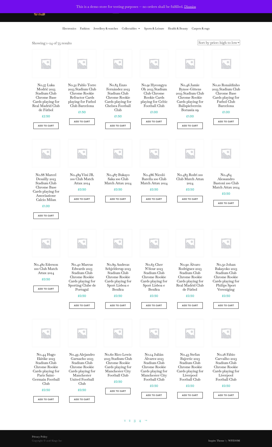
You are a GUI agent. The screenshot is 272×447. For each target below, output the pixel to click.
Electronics (69, 28)
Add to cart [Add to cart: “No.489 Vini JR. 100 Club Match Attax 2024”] (82, 199)
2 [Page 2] (129, 420)
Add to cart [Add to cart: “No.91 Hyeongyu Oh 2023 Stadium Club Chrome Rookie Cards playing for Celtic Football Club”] (154, 121)
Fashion (85, 28)
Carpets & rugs (201, 28)
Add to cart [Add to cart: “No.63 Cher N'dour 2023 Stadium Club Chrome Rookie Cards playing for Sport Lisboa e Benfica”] (154, 305)
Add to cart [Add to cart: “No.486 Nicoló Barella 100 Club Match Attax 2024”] (154, 199)
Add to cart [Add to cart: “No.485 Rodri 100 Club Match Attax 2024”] (190, 199)
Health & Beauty (178, 28)
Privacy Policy (39, 436)
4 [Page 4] (140, 420)
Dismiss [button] (190, 6)
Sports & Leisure (154, 28)
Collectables (131, 28)
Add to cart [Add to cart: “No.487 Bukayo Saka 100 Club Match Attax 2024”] (118, 199)
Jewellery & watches (106, 28)
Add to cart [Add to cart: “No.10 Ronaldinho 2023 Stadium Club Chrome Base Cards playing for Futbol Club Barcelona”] (226, 121)
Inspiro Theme (216, 440)
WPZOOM (234, 440)
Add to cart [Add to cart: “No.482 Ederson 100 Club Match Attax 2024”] (46, 289)
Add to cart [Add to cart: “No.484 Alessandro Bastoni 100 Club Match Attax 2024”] (226, 203)
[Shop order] (219, 42)
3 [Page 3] (134, 420)
